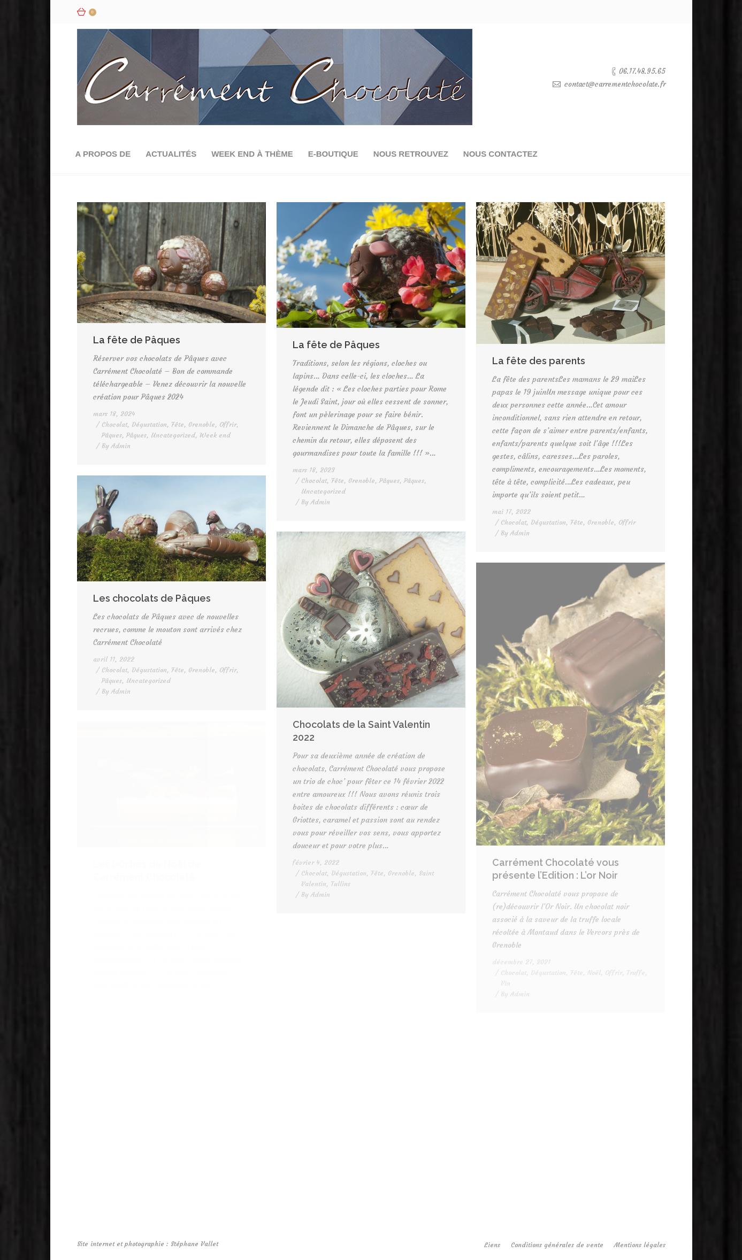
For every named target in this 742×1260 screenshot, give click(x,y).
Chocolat (114, 424)
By (116, 446)
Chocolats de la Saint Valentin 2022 (361, 731)
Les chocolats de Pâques (152, 598)
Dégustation (149, 424)
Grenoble (201, 424)
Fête (177, 424)
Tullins (340, 884)
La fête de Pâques (136, 339)
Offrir (227, 424)
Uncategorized (173, 435)
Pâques (112, 435)
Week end (215, 435)
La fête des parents (538, 360)
